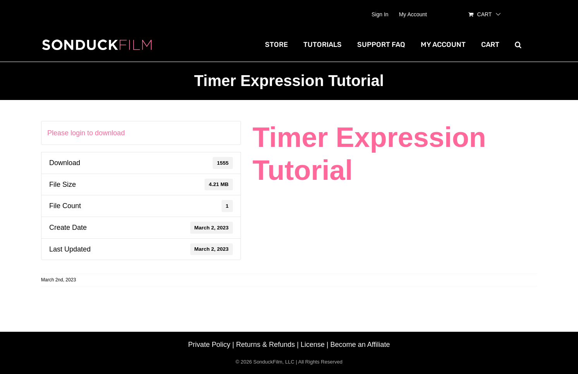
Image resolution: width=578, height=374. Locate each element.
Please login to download (86, 133)
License (313, 344)
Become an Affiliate (360, 344)
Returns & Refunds (265, 344)
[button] (518, 44)
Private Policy (209, 344)
